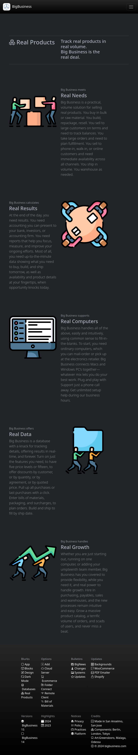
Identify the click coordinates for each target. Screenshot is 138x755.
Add (45, 664)
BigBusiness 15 (29, 725)
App (25, 664)
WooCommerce (102, 668)
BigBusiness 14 (29, 738)
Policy (76, 725)
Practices (78, 729)
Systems (78, 672)
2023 (46, 725)
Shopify (97, 677)
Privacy (77, 721)
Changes (78, 668)
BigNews (78, 664)
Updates (78, 677)
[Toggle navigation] (131, 6)
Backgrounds (101, 664)
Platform (78, 734)
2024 (46, 721)
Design (27, 672)
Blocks (27, 668)
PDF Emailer (100, 672)
